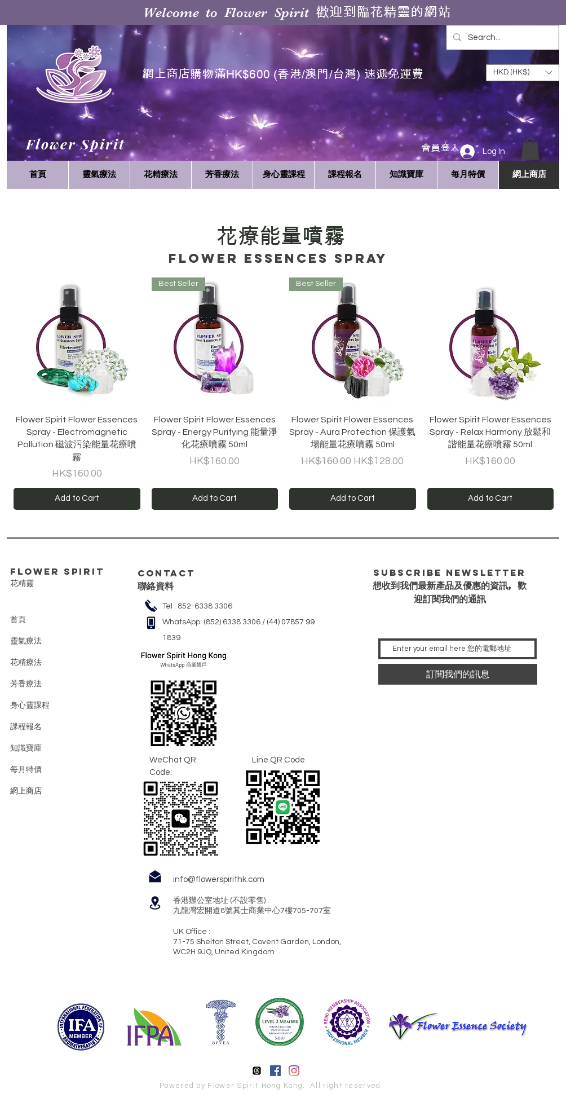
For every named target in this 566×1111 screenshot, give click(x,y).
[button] (530, 149)
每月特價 (26, 769)
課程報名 (26, 726)
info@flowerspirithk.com (218, 879)
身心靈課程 (30, 705)
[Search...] (501, 37)
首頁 (18, 619)
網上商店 (26, 791)
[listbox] (522, 72)
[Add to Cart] (77, 499)
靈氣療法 (26, 641)
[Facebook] (275, 1070)
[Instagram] (294, 1070)
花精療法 (26, 662)
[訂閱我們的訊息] (457, 674)
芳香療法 (26, 683)
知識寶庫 (26, 748)
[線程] (256, 1070)
